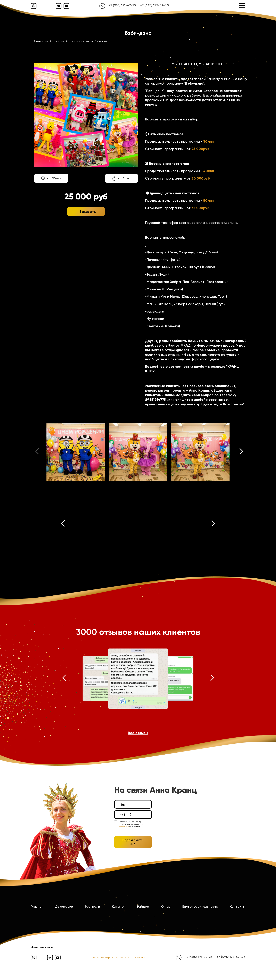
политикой (124, 827)
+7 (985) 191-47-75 (122, 5)
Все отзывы (138, 733)
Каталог (118, 906)
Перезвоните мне (133, 842)
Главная (37, 906)
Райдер (143, 906)
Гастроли (92, 906)
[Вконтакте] (58, 6)
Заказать (88, 211)
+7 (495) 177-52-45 (154, 5)
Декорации (64, 906)
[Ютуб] (66, 6)
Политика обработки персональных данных (119, 957)
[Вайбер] (33, 6)
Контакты (237, 906)
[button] (241, 452)
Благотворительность (200, 906)
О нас (166, 906)
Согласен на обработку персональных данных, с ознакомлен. (131, 824)
